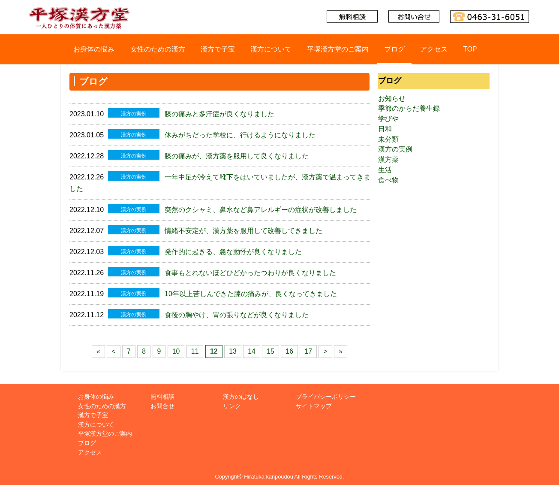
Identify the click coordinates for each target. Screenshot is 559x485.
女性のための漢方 (157, 49)
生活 (385, 170)
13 (233, 348)
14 (251, 348)
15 (271, 348)
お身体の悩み (93, 49)
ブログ (394, 49)
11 (195, 348)
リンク (232, 402)
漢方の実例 (395, 150)
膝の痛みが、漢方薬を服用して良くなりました (237, 155)
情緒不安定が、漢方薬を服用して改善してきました (243, 229)
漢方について (270, 49)
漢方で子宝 (217, 49)
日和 (385, 129)
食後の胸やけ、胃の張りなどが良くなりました (237, 311)
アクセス (434, 49)
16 (290, 348)
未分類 (388, 139)
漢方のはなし (241, 393)
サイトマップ (314, 402)
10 (176, 348)
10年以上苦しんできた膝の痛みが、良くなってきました (251, 290)
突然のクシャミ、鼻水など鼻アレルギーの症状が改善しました (261, 208)
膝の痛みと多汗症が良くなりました (219, 114)
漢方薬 (388, 160)
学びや (388, 119)
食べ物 (388, 181)
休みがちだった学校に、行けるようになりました (240, 134)
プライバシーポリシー (326, 393)
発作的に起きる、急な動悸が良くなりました (233, 249)
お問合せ (162, 402)
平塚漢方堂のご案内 (338, 49)
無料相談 (162, 393)
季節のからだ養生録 (409, 108)
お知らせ (392, 98)
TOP (470, 49)
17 (309, 348)
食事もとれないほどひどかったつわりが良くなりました (250, 270)
